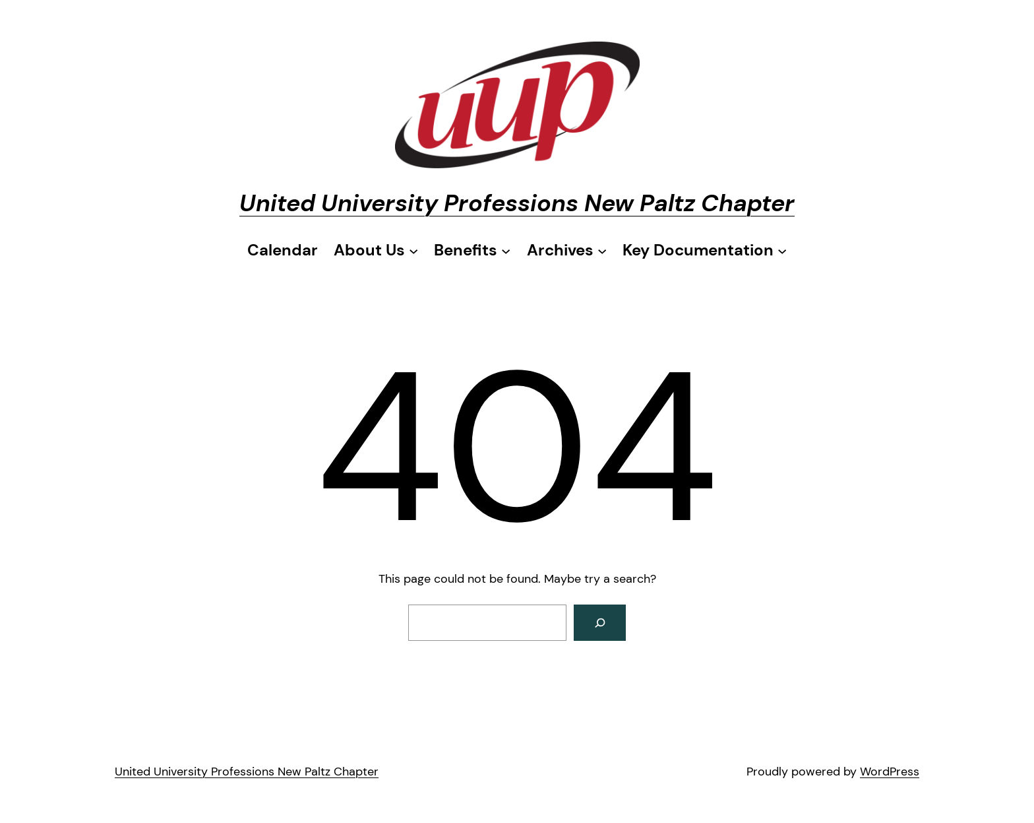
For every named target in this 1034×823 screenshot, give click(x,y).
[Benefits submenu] (472, 250)
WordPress (889, 771)
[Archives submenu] (567, 250)
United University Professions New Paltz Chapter (517, 202)
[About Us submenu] (376, 250)
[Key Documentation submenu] (705, 250)
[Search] (600, 623)
